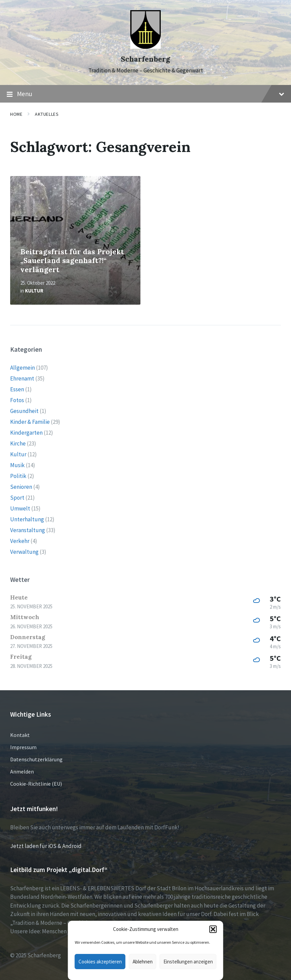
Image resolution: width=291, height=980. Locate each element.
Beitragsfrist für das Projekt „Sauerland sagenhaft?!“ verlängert (72, 260)
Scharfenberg (145, 59)
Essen (17, 389)
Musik (17, 465)
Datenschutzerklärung (36, 759)
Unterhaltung (27, 519)
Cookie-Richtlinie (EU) (36, 783)
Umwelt (20, 508)
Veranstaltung (27, 530)
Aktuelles (47, 114)
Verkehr (19, 541)
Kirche (18, 443)
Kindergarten (26, 432)
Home (16, 114)
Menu (145, 94)
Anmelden (22, 771)
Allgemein (22, 367)
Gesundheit (24, 411)
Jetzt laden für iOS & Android (46, 846)
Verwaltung (24, 552)
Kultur (34, 290)
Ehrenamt (22, 378)
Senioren (21, 487)
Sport (17, 497)
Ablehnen (143, 961)
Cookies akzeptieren (100, 961)
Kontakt (20, 735)
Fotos (17, 400)
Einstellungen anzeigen (188, 961)
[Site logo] (145, 46)
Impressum (23, 747)
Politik (18, 476)
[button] (213, 929)
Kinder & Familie (30, 422)
